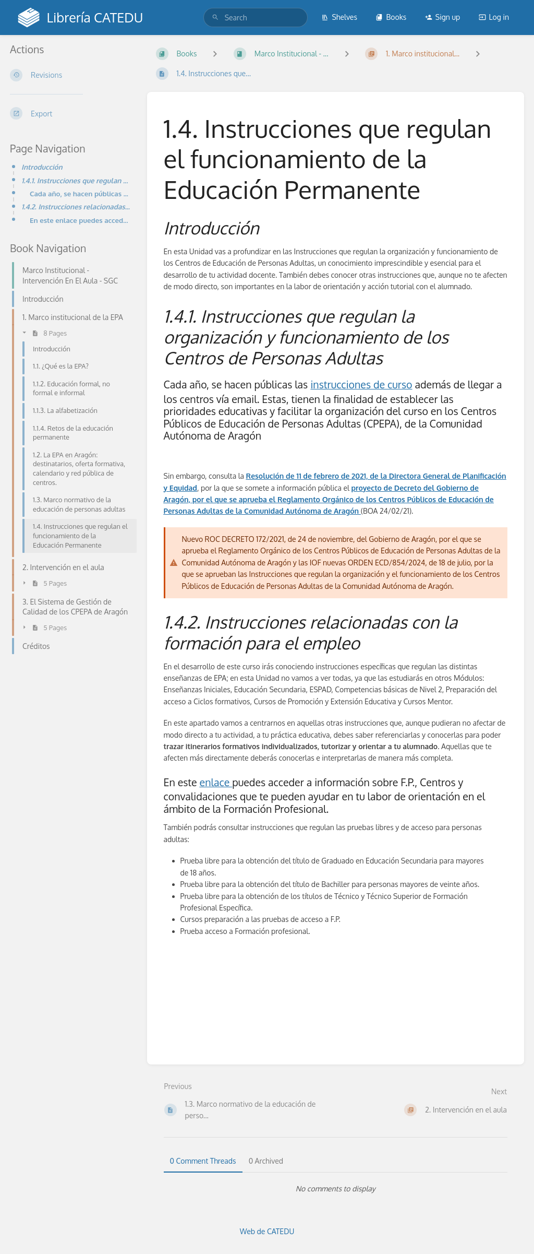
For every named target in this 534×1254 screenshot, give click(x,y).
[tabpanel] (336, 1188)
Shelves (339, 17)
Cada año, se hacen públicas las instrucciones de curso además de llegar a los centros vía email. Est (80, 193)
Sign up (442, 17)
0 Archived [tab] (266, 1160)
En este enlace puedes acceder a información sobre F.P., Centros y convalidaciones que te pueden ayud (80, 220)
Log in (494, 17)
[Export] (70, 113)
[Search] (215, 17)
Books (390, 17)
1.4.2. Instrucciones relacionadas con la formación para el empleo (75, 206)
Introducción (42, 166)
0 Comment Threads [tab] (203, 1160)
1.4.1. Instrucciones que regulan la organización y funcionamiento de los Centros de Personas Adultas (75, 180)
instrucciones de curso (361, 384)
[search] (255, 17)
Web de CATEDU (267, 1231)
